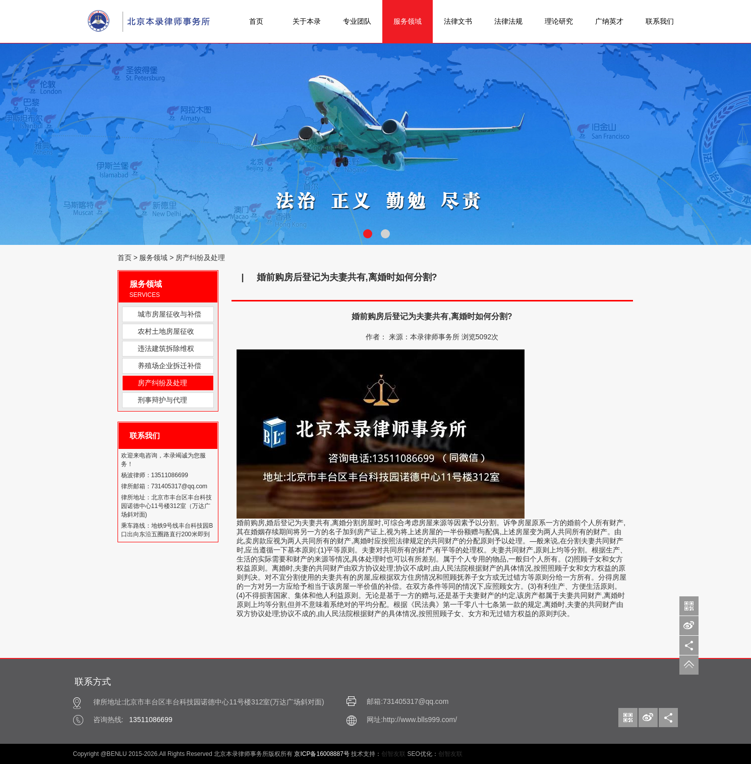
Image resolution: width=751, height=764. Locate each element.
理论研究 (559, 21)
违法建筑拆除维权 (166, 348)
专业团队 (357, 21)
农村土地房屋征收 (166, 331)
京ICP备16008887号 (321, 753)
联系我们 (660, 21)
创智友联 (393, 753)
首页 (256, 21)
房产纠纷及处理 (200, 257)
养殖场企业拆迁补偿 (169, 366)
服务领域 (407, 21)
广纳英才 (609, 21)
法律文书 (458, 21)
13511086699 (150, 720)
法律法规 (508, 21)
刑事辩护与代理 (162, 400)
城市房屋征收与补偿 (169, 314)
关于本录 (307, 21)
